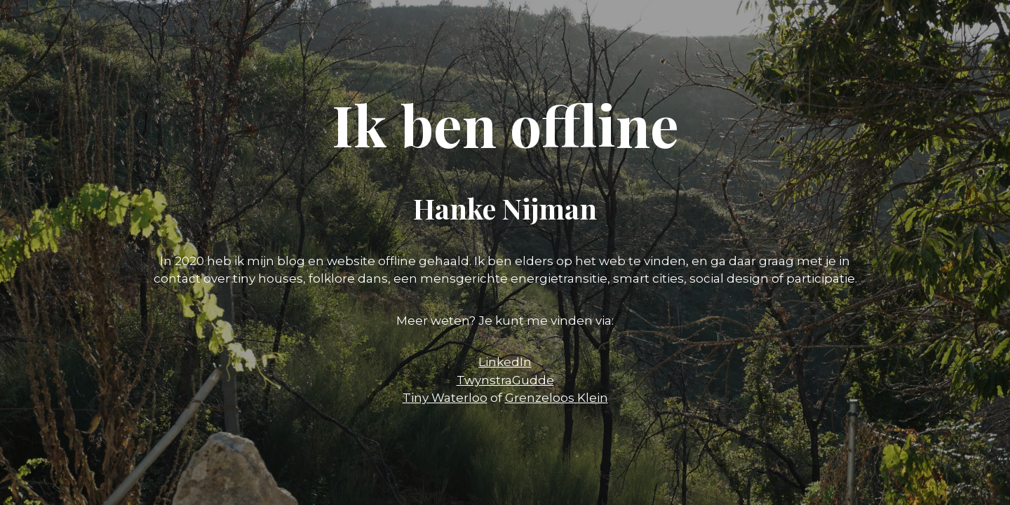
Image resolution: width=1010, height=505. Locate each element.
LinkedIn (505, 362)
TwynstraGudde (505, 380)
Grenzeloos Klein (556, 398)
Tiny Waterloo (445, 398)
